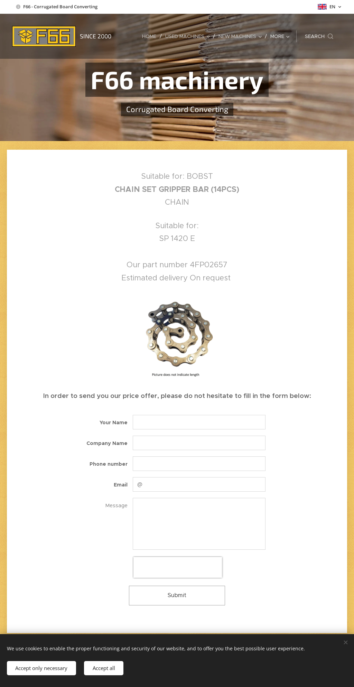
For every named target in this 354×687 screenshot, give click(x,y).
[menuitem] (151, 36)
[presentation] (177, 567)
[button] (319, 36)
